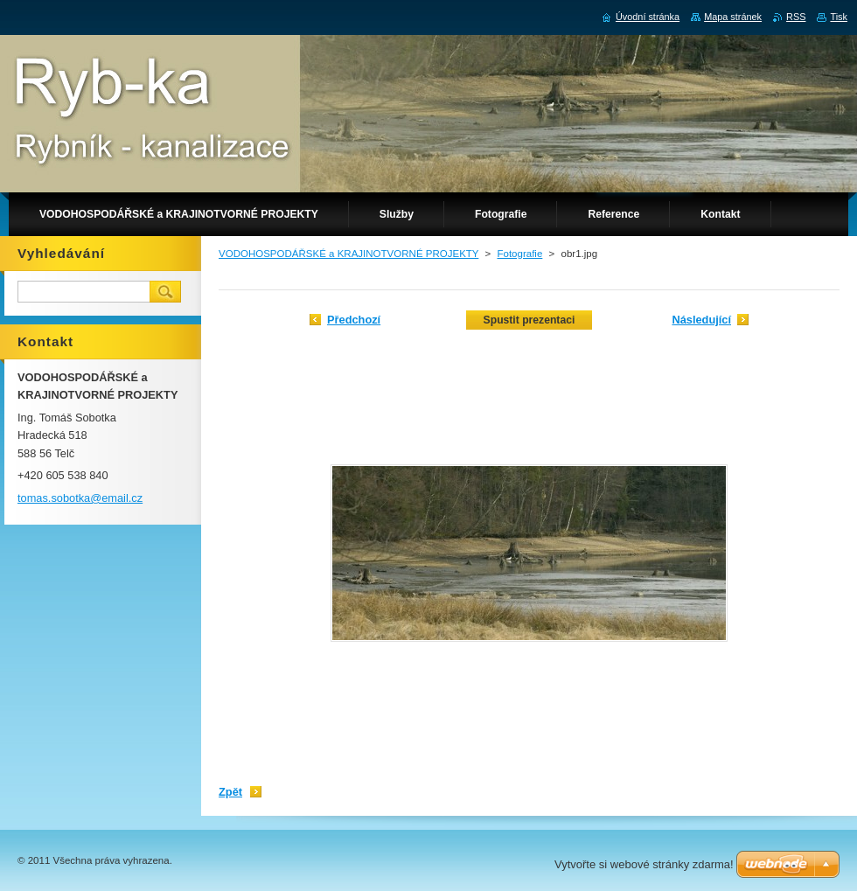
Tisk (838, 16)
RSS (795, 16)
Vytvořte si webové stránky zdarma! (644, 864)
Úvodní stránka (647, 16)
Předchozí (353, 319)
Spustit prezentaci (529, 320)
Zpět (230, 791)
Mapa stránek (733, 16)
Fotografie (519, 253)
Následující (701, 319)
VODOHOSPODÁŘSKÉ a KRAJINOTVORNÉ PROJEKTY (348, 253)
